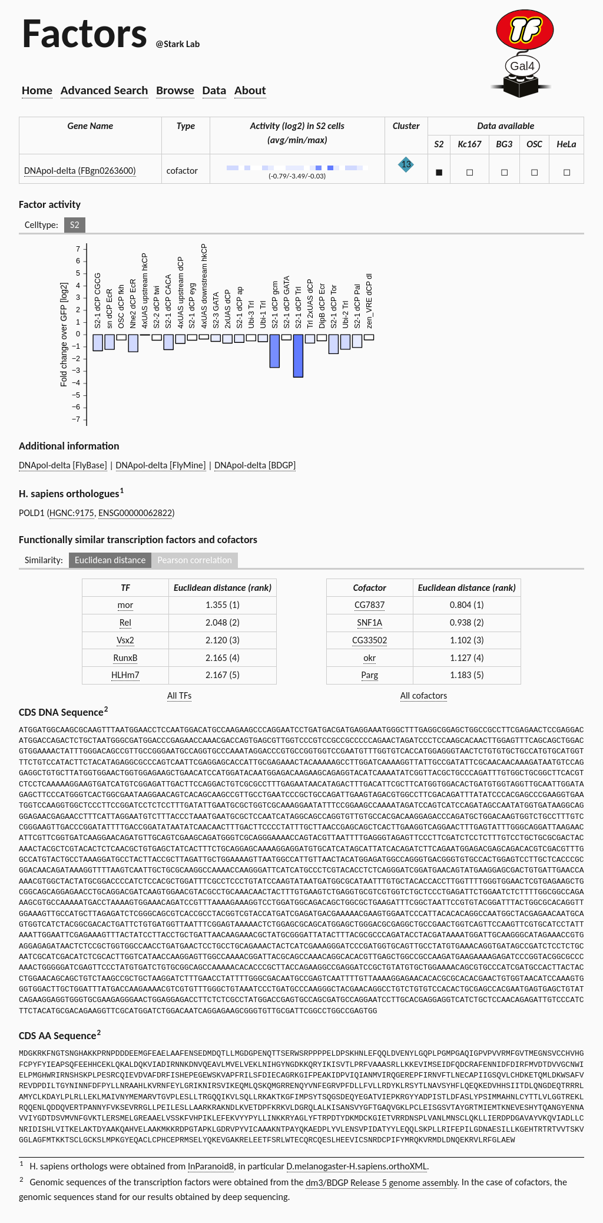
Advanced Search (104, 90)
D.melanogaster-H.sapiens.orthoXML (357, 1166)
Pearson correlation (194, 560)
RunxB (125, 657)
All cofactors (424, 695)
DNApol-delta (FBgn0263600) (80, 170)
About (250, 90)
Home (37, 90)
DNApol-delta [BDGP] (255, 465)
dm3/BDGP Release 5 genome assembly (381, 1182)
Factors (84, 32)
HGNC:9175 (71, 512)
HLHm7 (125, 674)
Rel (125, 622)
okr (369, 657)
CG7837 (369, 604)
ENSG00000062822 (135, 512)
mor (126, 604)
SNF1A (369, 622)
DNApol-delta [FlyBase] (63, 465)
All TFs (179, 695)
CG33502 (369, 640)
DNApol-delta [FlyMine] (161, 465)
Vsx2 (125, 640)
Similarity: (44, 560)
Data (215, 90)
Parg (370, 674)
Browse (175, 90)
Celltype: (41, 224)
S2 (74, 224)
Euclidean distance (110, 560)
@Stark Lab (177, 43)
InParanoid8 (211, 1166)
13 (406, 164)
